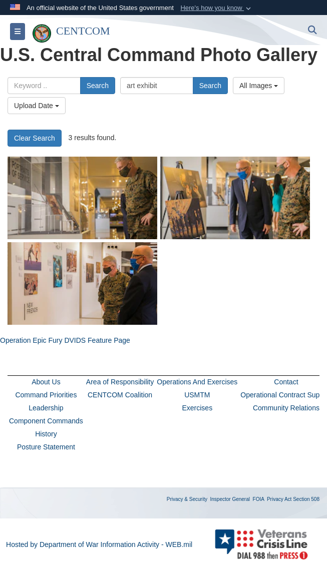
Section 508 (306, 499)
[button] (216, 8)
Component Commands (46, 421)
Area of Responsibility (120, 382)
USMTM (197, 395)
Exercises (197, 408)
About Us (46, 382)
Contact (286, 382)
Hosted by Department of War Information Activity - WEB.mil (99, 544)
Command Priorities (46, 395)
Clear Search (34, 138)
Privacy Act (279, 499)
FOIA (258, 499)
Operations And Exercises (197, 382)
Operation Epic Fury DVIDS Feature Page (65, 340)
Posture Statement (46, 447)
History (46, 434)
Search (98, 86)
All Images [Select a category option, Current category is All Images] (258, 86)
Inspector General (230, 499)
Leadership (46, 408)
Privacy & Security (187, 499)
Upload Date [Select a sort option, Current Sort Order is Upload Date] (36, 106)
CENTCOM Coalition (120, 395)
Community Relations (286, 408)
